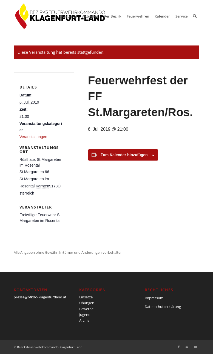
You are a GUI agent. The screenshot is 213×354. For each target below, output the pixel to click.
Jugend (84, 314)
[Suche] (194, 16)
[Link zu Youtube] (195, 347)
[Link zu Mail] (187, 347)
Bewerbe (86, 308)
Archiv (84, 320)
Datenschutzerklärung (163, 306)
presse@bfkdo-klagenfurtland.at (40, 297)
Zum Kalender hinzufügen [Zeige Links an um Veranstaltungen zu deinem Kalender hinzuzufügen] (124, 155)
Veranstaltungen (33, 137)
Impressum (154, 297)
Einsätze (86, 297)
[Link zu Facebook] (179, 347)
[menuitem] (68, 16)
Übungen (86, 302)
